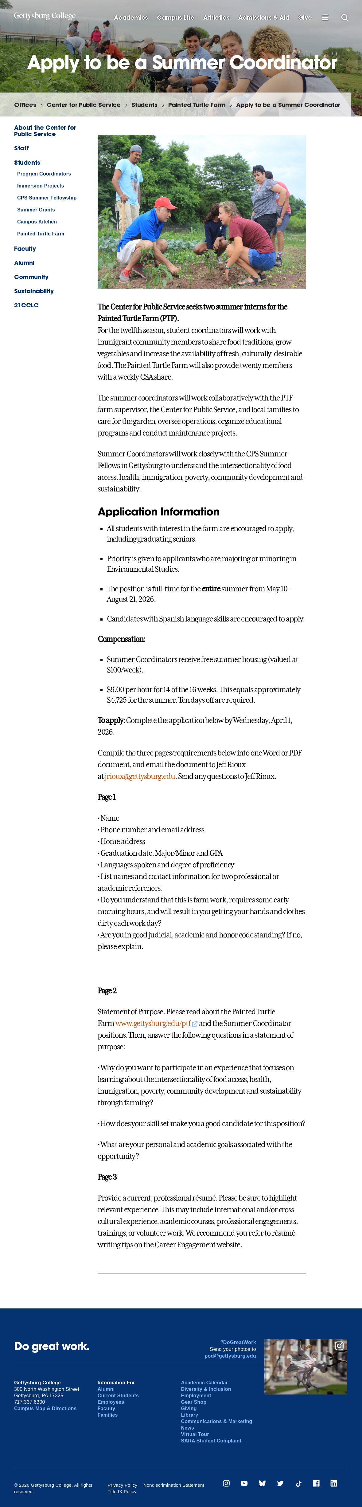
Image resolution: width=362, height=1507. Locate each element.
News (187, 1427)
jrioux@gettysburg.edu (140, 776)
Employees (111, 1402)
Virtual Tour (195, 1434)
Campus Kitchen (37, 221)
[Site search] (344, 17)
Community (31, 277)
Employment (196, 1395)
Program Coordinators (44, 173)
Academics (131, 17)
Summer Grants (36, 209)
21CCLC (26, 305)
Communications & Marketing (216, 1421)
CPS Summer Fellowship (47, 197)
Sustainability (34, 291)
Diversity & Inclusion (206, 1389)
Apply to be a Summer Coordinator (288, 104)
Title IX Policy (122, 1491)
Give (305, 17)
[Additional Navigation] (325, 17)
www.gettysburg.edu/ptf (152, 1023)
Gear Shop (193, 1402)
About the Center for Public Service (45, 130)
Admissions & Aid (263, 17)
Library (189, 1415)
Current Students (118, 1395)
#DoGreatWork (238, 1342)
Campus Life (175, 17)
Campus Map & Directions (45, 1408)
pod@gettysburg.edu (230, 1356)
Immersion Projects (40, 185)
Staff (21, 148)
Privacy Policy (123, 1485)
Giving (189, 1408)
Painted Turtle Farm (197, 104)
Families (108, 1415)
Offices (25, 104)
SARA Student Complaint (211, 1440)
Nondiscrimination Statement (173, 1485)
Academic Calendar (204, 1382)
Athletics (216, 17)
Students (144, 104)
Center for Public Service (83, 104)
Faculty (25, 248)
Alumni (24, 262)
